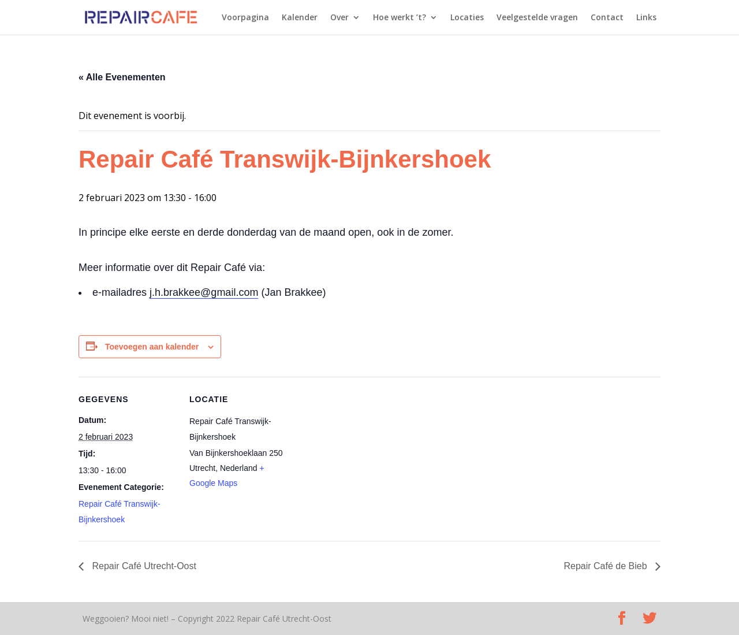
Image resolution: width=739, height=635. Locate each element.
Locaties (467, 18)
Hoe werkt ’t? (399, 18)
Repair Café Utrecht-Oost (142, 566)
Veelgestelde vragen (537, 18)
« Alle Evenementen (122, 77)
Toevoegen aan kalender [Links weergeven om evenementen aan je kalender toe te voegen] (152, 346)
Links (646, 18)
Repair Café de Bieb (606, 566)
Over (339, 18)
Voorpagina (245, 18)
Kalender (300, 18)
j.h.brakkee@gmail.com (204, 292)
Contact (607, 18)
